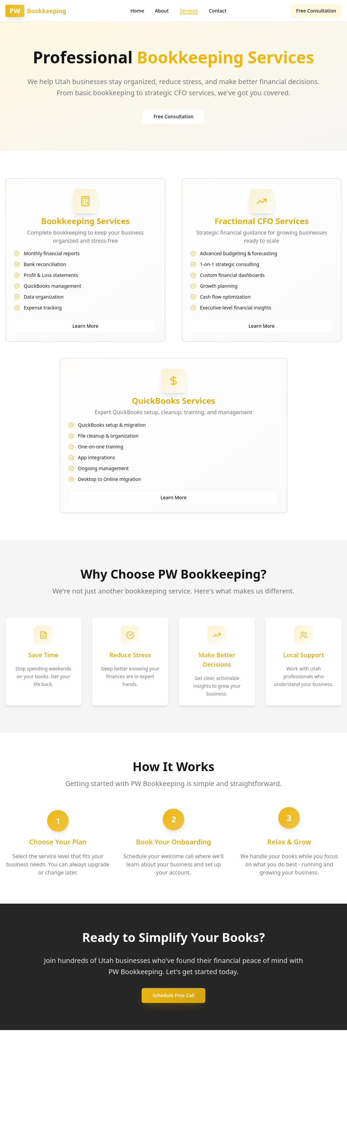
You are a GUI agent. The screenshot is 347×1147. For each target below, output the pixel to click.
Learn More (86, 326)
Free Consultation (316, 10)
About (162, 10)
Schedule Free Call (173, 995)
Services (189, 10)
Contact (217, 10)
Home (137, 10)
